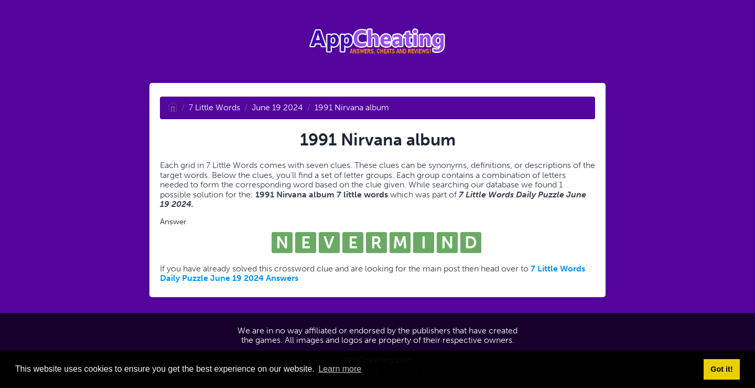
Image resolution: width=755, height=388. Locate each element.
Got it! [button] (721, 369)
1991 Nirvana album (352, 107)
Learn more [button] (339, 368)
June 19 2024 (277, 107)
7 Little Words (214, 107)
